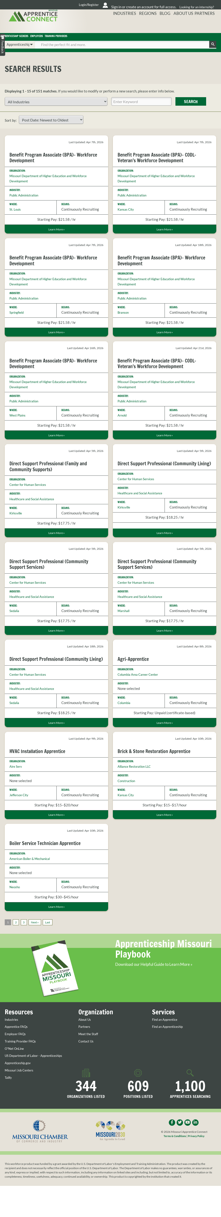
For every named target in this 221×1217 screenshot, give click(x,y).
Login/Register (48, 4)
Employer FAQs (17, 1060)
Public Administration (26, 201)
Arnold (123, 423)
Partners (207, 26)
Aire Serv (16, 782)
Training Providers (130, 39)
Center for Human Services (30, 493)
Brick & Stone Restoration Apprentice (158, 767)
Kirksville (16, 521)
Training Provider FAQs (23, 1068)
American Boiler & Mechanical (32, 875)
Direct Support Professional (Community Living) (161, 474)
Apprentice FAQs (18, 1053)
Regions (158, 26)
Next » (37, 940)
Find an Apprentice (166, 1046)
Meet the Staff (89, 1060)
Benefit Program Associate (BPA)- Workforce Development (45, 163)
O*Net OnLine (16, 1075)
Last (52, 940)
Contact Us (87, 1068)
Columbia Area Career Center (141, 684)
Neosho (15, 903)
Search (191, 107)
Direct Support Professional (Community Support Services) (52, 572)
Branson (124, 319)
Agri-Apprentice (135, 668)
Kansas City (127, 215)
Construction (128, 797)
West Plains (18, 423)
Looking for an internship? (196, 5)
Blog (173, 26)
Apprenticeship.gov (20, 1093)
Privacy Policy (197, 1167)
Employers (84, 39)
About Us (188, 26)
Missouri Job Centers (21, 1100)
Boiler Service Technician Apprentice (48, 859)
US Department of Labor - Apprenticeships (24, 1084)
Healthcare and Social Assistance (35, 507)
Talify (9, 1108)
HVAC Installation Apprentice (40, 767)
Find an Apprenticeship (169, 1053)
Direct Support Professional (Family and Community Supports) (52, 474)
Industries (139, 26)
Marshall (125, 620)
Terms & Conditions (174, 1167)
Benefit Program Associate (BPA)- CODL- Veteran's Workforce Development (161, 163)
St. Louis (15, 215)
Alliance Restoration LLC (137, 782)
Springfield (17, 319)
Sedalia (15, 620)
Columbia (125, 712)
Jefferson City (20, 811)
